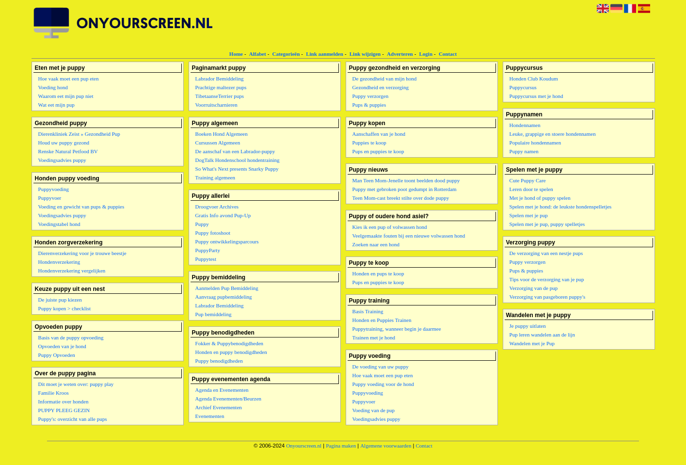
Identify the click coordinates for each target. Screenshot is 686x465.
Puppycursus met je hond (536, 96)
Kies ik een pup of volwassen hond (389, 227)
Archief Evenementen (218, 407)
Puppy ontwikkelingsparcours (227, 241)
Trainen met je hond (374, 337)
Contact (448, 54)
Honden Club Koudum (534, 78)
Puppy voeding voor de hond (383, 384)
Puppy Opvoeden (56, 355)
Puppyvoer (50, 198)
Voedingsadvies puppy (62, 160)
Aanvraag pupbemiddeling (223, 297)
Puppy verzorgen (370, 96)
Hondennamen (525, 125)
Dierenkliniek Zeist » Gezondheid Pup (79, 134)
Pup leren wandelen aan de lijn (542, 334)
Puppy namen (524, 151)
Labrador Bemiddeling (219, 78)
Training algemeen (215, 177)
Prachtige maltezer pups (221, 87)
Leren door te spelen (531, 189)
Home (236, 54)
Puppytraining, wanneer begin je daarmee (396, 329)
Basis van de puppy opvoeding (71, 337)
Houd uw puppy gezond (63, 142)
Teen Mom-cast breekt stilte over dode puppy (400, 198)
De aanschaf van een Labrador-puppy (235, 151)
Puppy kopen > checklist (64, 308)
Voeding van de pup (373, 410)
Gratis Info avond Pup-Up (223, 215)
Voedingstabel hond (59, 224)
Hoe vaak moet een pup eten (68, 78)
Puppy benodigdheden (219, 361)
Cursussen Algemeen (217, 142)
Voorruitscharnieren (216, 105)
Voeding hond (53, 87)
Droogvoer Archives (217, 206)
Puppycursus (523, 87)
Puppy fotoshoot (212, 233)
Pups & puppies (369, 105)
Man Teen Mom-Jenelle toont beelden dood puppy (406, 180)
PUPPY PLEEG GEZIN (64, 410)
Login (426, 54)
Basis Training (367, 311)
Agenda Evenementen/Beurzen (228, 398)
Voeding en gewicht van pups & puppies (81, 206)
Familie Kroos (53, 393)
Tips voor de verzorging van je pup (547, 279)
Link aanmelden (324, 54)
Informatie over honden (63, 401)
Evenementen (209, 416)
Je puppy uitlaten (528, 326)
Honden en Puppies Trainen (382, 320)
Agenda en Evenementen (222, 390)
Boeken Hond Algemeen (221, 134)
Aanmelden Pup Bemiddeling (226, 288)
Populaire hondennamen (535, 142)
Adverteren (400, 54)
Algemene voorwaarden (385, 446)
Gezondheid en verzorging (380, 87)
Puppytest (205, 259)
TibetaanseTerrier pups (219, 96)
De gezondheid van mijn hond (384, 78)
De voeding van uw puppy (380, 366)
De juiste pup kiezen (60, 300)
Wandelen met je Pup (532, 343)
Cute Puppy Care (528, 180)
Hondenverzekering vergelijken (72, 270)
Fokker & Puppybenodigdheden (229, 343)
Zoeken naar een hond (375, 244)
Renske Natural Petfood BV (68, 151)
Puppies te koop (369, 142)
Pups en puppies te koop (378, 151)
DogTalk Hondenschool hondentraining (237, 160)
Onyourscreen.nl (303, 446)
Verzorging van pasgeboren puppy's (548, 297)
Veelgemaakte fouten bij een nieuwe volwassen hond (408, 236)
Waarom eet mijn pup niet (66, 96)
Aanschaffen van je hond (378, 134)
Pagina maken (341, 446)
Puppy (202, 224)
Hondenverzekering (59, 262)
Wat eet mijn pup (56, 105)
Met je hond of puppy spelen (540, 198)
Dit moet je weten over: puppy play (76, 384)
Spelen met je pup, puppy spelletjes (547, 224)
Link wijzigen (365, 54)
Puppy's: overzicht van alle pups (72, 419)
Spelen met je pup (529, 215)
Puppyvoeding (53, 189)
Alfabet (257, 54)
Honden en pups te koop (378, 273)
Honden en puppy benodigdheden (231, 352)
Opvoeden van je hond (62, 346)
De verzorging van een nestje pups (546, 253)
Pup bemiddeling (213, 314)
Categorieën (286, 54)
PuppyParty (207, 250)
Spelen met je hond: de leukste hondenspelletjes (561, 206)
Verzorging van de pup (534, 288)
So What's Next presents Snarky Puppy (237, 169)
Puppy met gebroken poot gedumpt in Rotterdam (404, 189)
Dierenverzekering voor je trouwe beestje (82, 253)
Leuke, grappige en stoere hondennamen (553, 134)
